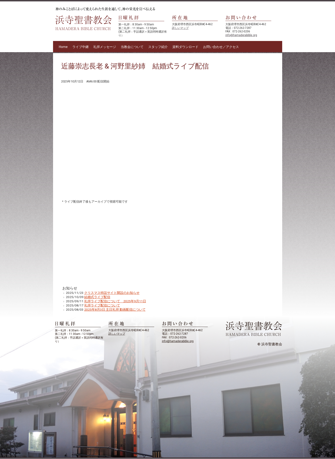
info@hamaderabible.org (241, 35)
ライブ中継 (80, 47)
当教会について (132, 47)
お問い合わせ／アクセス (221, 47)
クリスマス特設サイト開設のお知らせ (112, 293)
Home (63, 47)
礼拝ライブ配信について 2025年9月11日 (115, 301)
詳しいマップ (180, 28)
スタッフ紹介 (158, 47)
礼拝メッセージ (104, 47)
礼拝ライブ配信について (102, 305)
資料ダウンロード (185, 47)
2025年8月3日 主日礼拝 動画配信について (115, 309)
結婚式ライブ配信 (97, 297)
